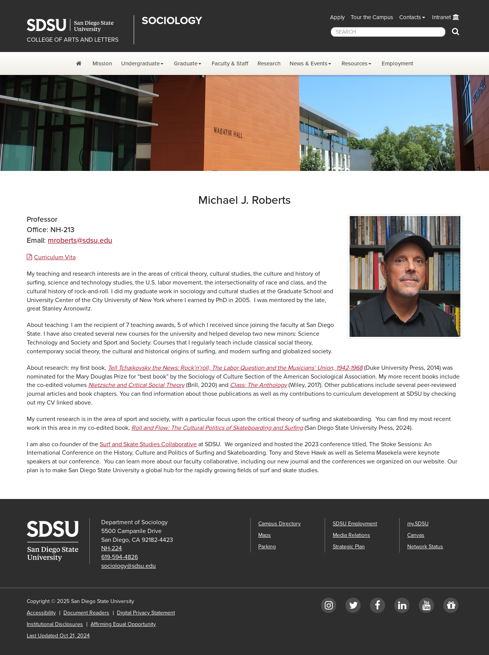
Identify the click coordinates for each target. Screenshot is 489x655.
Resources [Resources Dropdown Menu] (355, 63)
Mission (102, 63)
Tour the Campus (372, 17)
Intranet (441, 17)
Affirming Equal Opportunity (123, 624)
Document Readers (86, 612)
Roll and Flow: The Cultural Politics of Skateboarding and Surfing (217, 428)
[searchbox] (388, 32)
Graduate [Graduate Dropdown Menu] (186, 63)
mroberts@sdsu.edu (80, 240)
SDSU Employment (355, 523)
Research (268, 63)
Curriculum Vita (55, 257)
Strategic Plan (349, 546)
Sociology (172, 20)
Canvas (415, 535)
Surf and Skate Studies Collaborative (148, 444)
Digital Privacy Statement (146, 612)
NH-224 (111, 548)
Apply (337, 17)
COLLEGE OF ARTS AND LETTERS (72, 40)
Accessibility (41, 612)
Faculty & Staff (230, 63)
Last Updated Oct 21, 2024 (58, 635)
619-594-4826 (119, 557)
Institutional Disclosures (55, 624)
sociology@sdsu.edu (128, 566)
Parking (267, 546)
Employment (397, 63)
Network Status (425, 546)
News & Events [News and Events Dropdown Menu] (308, 63)
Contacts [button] (410, 17)
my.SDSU (418, 523)
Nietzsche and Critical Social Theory (136, 385)
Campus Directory (279, 523)
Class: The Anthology (258, 385)
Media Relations (351, 535)
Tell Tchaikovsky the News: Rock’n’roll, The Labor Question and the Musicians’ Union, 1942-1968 (235, 368)
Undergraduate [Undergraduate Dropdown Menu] (140, 63)
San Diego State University (77, 25)
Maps (264, 535)
